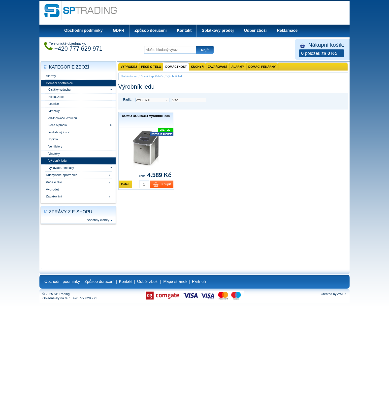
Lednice (53, 104)
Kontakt (184, 30)
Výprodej (52, 189)
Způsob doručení (150, 30)
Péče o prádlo (57, 125)
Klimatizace (56, 97)
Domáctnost (176, 67)
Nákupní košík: (321, 49)
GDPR (118, 30)
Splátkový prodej (218, 30)
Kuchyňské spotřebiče (61, 175)
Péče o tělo (54, 182)
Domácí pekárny (262, 67)
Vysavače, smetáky (61, 168)
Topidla (53, 139)
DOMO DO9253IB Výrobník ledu (146, 116)
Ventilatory (55, 146)
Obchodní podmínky (83, 30)
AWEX (342, 294)
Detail (125, 184)
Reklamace (287, 30)
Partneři (199, 281)
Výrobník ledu (57, 160)
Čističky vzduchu (59, 89)
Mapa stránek (175, 281)
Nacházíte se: (129, 76)
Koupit (166, 184)
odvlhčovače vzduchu (62, 118)
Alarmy (51, 76)
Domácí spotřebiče (59, 83)
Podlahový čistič (59, 132)
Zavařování (54, 196)
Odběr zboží (255, 30)
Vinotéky (54, 153)
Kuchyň (197, 67)
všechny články (98, 220)
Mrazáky (54, 111)
